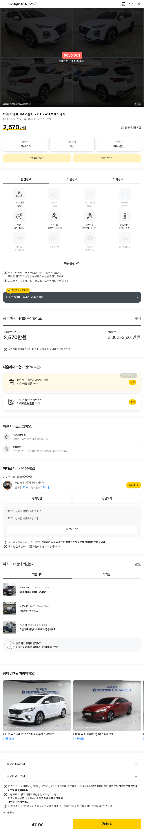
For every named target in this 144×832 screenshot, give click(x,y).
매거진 (106, 574)
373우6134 (22, 4)
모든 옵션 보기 (72, 263)
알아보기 (72, 382)
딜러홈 (132, 485)
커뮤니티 (37, 574)
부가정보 (118, 179)
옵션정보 (26, 179)
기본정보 (72, 179)
